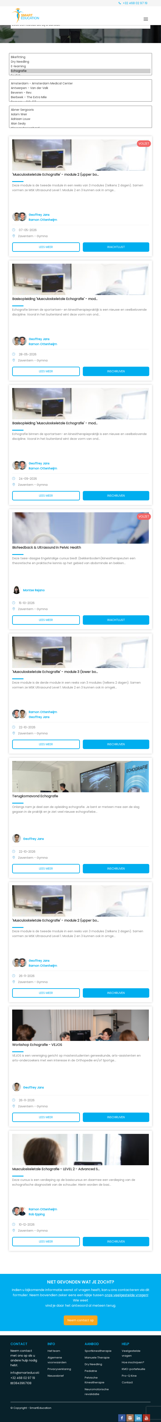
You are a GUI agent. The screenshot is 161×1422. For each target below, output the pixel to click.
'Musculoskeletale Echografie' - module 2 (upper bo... (57, 174)
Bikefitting (80, 57)
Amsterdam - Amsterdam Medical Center (80, 83)
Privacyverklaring (59, 1369)
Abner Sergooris (80, 110)
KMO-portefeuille (133, 1369)
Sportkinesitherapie (98, 1351)
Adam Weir (80, 114)
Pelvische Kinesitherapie (94, 1380)
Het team (54, 1351)
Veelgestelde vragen (131, 1353)
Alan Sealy (80, 123)
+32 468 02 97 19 (133, 3)
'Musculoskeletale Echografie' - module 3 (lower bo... (56, 671)
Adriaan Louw (80, 119)
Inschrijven (115, 371)
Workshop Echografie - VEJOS (39, 1044)
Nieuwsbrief (56, 1376)
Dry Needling (80, 62)
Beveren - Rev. (80, 92)
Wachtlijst (115, 247)
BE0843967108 (20, 1383)
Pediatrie (91, 1371)
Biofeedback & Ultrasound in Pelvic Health (48, 547)
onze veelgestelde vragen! (126, 1295)
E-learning (80, 66)
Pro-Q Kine (129, 1376)
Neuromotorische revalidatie (97, 1391)
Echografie (80, 71)
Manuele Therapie (97, 1358)
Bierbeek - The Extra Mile (80, 97)
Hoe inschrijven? (133, 1362)
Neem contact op (81, 1320)
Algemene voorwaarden (57, 1360)
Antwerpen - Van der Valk (80, 88)
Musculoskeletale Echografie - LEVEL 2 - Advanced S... (57, 1169)
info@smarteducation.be (24, 1373)
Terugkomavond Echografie (37, 796)
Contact (127, 1382)
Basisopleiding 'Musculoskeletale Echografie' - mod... (56, 298)
